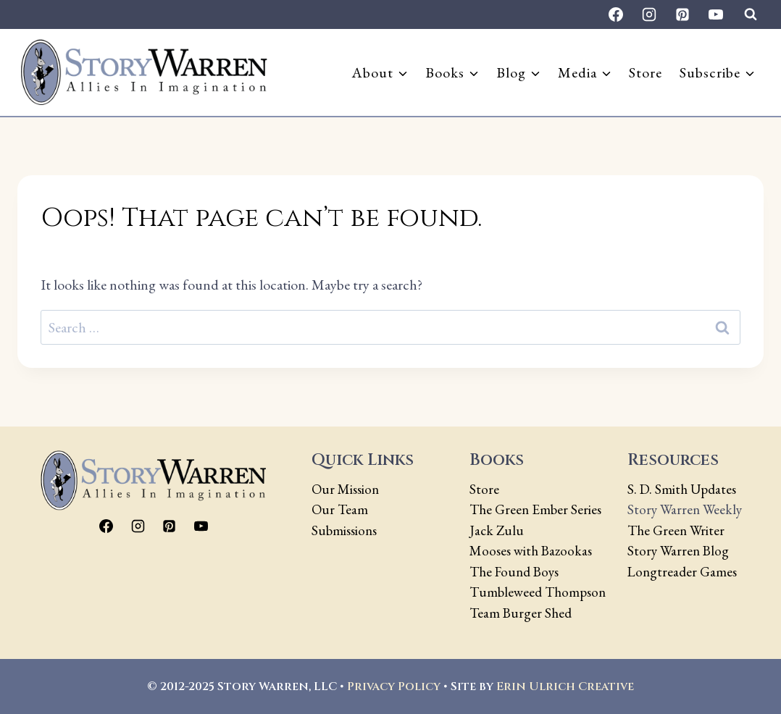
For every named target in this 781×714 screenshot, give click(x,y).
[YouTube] (715, 14)
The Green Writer (675, 530)
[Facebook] (615, 14)
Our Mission (345, 489)
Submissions (344, 530)
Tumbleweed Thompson (537, 592)
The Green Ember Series (535, 509)
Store (645, 72)
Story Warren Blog (678, 551)
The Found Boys (514, 572)
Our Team (340, 509)
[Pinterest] (682, 14)
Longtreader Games (682, 572)
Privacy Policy (393, 686)
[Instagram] (649, 14)
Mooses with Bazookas (530, 551)
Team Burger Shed (520, 613)
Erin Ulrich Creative (565, 686)
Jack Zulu (496, 530)
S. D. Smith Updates (681, 489)
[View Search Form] (751, 14)
